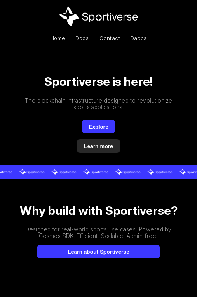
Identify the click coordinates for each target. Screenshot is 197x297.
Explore (98, 127)
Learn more (98, 146)
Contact (109, 38)
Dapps (138, 38)
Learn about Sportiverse (98, 252)
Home (57, 38)
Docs (82, 38)
